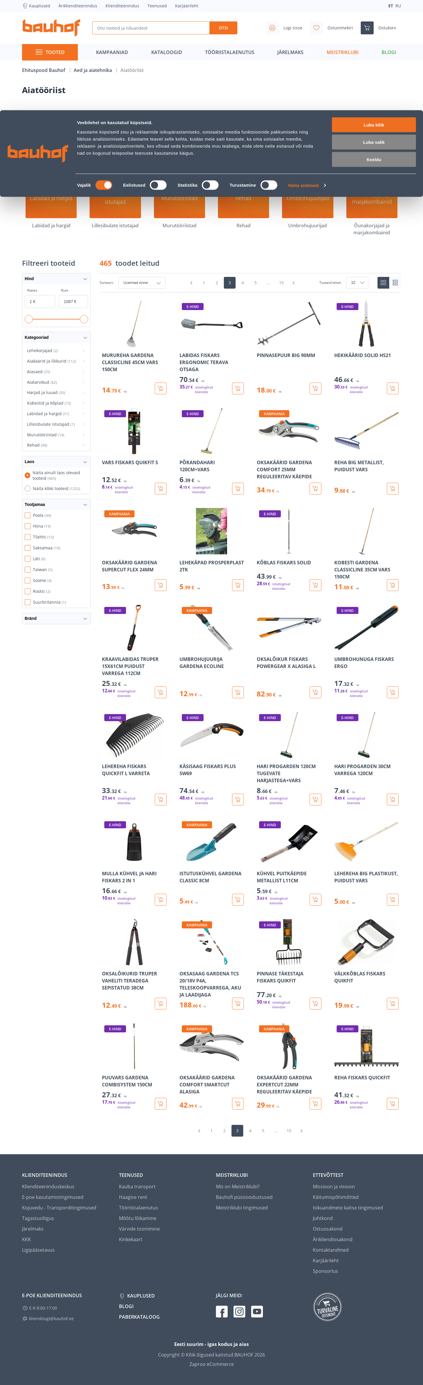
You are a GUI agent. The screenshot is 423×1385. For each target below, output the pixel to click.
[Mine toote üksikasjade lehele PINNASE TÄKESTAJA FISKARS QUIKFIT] (289, 964)
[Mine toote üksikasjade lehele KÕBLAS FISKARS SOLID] (289, 549)
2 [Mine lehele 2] (217, 282)
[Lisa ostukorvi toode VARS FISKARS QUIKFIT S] (161, 488)
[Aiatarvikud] (243, 138)
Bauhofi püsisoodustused (244, 1197)
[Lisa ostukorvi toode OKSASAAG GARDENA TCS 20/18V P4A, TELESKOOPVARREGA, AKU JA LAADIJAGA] (238, 1003)
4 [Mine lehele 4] (242, 282)
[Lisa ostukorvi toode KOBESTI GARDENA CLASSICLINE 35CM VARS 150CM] (393, 585)
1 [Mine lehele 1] (204, 282)
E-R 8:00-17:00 (43, 1308)
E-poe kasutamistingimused (52, 1197)
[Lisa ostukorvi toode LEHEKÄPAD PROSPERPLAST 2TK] (238, 585)
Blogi (126, 1306)
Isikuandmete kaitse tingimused (348, 1207)
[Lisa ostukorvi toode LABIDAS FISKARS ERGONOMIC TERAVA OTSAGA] (238, 388)
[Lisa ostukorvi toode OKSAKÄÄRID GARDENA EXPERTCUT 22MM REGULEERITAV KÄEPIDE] (315, 1104)
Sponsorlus (325, 1271)
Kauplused (140, 1296)
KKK (26, 1239)
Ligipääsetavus (38, 1250)
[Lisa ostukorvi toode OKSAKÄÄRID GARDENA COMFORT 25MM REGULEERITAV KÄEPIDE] (315, 488)
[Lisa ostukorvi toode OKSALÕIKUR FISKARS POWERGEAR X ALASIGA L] (315, 692)
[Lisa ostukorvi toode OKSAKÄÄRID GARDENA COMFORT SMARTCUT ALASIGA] (238, 1104)
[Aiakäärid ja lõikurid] (115, 138)
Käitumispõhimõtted (336, 1197)
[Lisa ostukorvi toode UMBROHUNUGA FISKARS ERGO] (393, 692)
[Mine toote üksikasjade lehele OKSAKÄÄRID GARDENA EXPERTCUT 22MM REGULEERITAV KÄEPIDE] (289, 1066)
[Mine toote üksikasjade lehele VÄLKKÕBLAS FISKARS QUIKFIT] (366, 964)
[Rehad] (243, 203)
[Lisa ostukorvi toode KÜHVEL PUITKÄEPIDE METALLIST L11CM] (315, 900)
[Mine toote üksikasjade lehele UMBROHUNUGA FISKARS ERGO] (366, 651)
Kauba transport (137, 1186)
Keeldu (374, 49)
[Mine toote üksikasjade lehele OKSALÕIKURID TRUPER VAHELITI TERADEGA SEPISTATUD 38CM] (134, 964)
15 (281, 282)
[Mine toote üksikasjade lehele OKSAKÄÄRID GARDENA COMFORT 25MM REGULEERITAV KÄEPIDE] (289, 451)
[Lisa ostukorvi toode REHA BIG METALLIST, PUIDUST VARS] (393, 488)
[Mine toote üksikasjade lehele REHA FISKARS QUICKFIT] (366, 1066)
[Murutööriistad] (179, 203)
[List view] (395, 283)
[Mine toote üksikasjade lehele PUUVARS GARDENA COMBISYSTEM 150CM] (134, 1066)
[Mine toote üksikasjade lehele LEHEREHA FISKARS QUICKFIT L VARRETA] (134, 758)
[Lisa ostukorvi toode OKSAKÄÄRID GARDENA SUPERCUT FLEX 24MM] (161, 585)
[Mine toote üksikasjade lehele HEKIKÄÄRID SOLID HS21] (366, 347)
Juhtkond (323, 1218)
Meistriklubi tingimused (242, 1207)
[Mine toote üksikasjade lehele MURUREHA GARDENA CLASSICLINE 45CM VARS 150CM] (134, 347)
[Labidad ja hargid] (51, 203)
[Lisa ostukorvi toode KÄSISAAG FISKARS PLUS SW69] (238, 799)
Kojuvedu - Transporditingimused (59, 1207)
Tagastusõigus (38, 1218)
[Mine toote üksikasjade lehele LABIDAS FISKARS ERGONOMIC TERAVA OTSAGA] (211, 347)
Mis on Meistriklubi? (238, 1186)
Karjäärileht (326, 1260)
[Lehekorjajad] (51, 138)
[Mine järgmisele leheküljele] (294, 283)
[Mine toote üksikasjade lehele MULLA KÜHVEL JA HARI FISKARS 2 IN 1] (134, 862)
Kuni (64, 290)
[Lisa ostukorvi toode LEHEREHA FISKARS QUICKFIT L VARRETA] (161, 799)
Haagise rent (133, 1197)
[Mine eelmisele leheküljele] (191, 283)
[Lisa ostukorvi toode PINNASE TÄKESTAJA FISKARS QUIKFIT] (315, 1003)
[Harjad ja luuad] (307, 138)
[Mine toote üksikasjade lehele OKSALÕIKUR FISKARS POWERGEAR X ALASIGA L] (289, 651)
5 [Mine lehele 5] (255, 282)
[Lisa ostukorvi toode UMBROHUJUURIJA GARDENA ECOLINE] (238, 692)
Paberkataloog (139, 1317)
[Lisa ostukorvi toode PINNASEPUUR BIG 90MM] (315, 388)
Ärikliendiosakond (332, 1239)
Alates (32, 290)
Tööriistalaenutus (138, 1207)
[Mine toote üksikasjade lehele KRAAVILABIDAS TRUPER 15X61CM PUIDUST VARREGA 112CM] (134, 651)
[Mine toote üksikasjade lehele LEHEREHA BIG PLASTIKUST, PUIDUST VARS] (366, 862)
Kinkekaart (130, 1239)
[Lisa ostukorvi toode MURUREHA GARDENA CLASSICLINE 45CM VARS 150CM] (161, 388)
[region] (250, 705)
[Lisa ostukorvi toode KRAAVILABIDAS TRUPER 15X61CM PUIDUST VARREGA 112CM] (161, 692)
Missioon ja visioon (334, 1186)
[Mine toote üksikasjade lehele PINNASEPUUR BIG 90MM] (289, 347)
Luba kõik (374, 14)
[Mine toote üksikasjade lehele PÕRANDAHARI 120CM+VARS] (211, 451)
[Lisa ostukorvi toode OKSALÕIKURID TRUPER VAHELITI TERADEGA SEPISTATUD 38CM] (161, 1003)
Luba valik (374, 31)
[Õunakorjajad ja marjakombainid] (372, 207)
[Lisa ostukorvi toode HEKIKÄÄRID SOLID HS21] (393, 388)
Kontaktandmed (331, 1250)
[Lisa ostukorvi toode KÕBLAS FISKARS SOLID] (315, 585)
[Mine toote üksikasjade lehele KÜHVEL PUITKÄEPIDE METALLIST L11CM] (289, 862)
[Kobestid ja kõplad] (372, 138)
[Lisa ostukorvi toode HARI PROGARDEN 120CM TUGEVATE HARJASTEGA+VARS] (315, 799)
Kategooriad (56, 337)
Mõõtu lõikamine (137, 1218)
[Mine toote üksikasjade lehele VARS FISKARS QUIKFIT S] (134, 451)
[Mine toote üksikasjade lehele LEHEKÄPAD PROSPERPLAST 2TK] (211, 549)
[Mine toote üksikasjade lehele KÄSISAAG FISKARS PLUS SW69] (211, 758)
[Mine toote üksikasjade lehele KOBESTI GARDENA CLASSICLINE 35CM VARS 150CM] (366, 549)
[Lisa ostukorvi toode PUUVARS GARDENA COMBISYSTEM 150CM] (161, 1104)
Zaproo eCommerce (211, 1364)
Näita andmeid (303, 75)
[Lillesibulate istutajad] (115, 203)
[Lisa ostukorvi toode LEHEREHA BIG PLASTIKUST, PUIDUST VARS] (393, 900)
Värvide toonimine (139, 1229)
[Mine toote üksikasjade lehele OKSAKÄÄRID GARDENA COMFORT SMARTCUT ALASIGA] (211, 1066)
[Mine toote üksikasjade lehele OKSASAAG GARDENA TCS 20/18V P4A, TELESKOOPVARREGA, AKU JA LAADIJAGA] (211, 964)
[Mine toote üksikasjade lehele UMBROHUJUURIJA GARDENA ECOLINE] (211, 651)
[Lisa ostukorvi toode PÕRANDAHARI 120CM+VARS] (238, 488)
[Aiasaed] (179, 138)
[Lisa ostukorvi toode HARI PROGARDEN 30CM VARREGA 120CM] (393, 799)
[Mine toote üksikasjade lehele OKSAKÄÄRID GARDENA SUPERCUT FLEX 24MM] (134, 549)
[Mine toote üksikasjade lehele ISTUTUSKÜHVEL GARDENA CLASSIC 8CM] (211, 862)
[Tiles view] (383, 283)
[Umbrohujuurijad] (307, 203)
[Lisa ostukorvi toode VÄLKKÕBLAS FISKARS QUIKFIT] (393, 1003)
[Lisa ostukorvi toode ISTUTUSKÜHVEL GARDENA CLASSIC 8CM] (238, 900)
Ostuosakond (328, 1229)
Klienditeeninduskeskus (48, 1186)
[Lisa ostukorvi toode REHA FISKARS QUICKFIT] (393, 1104)
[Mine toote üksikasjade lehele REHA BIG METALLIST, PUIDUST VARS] (366, 451)
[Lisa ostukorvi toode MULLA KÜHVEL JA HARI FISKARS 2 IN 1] (161, 900)
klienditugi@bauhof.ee (51, 1318)
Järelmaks (32, 1229)
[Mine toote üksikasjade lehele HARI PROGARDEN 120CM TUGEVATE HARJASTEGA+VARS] (289, 758)
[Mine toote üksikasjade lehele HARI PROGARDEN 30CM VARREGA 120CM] (366, 758)
